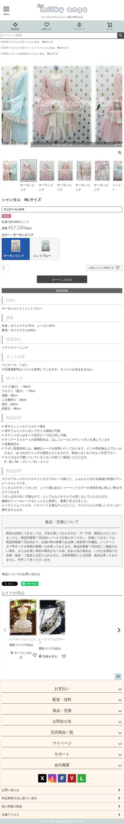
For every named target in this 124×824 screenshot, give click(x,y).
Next (117, 106)
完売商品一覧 (62, 732)
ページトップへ (118, 676)
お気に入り (46, 26)
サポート (62, 754)
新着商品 (15, 26)
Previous (7, 106)
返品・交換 (62, 710)
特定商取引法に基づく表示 (19, 798)
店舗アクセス (10, 814)
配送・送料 (62, 699)
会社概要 (62, 765)
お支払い (62, 689)
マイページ (79, 26)
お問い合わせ (10, 790)
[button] (5, 630)
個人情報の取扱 (12, 806)
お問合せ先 (62, 721)
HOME (5, 41)
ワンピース (33, 47)
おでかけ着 (18, 41)
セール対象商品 (20, 53)
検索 (120, 35)
